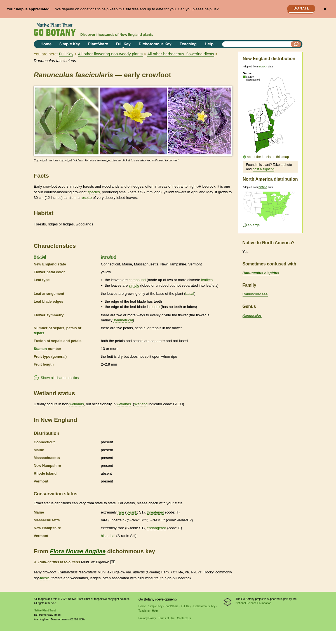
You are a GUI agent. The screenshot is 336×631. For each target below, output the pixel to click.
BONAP (263, 66)
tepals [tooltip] (39, 333)
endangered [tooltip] (156, 528)
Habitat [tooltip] (40, 256)
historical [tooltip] (108, 536)
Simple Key (69, 44)
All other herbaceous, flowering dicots (180, 54)
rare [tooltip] (121, 512)
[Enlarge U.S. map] (270, 208)
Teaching (188, 44)
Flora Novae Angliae (77, 551)
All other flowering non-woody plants (110, 54)
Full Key (123, 44)
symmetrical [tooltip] (123, 320)
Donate (301, 8)
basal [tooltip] (189, 293)
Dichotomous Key (155, 44)
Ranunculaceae (255, 294)
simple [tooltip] (134, 285)
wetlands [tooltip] (76, 404)
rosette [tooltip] (86, 198)
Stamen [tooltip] (40, 349)
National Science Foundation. (254, 603)
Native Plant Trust (45, 610)
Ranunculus (252, 315)
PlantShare (98, 44)
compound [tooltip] (137, 280)
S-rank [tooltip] (131, 512)
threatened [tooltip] (155, 512)
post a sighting (263, 169)
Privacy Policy (147, 618)
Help (209, 44)
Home (46, 44)
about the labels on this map (268, 157)
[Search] (296, 44)
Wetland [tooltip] (140, 404)
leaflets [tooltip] (207, 280)
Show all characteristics (60, 378)
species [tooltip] (94, 192)
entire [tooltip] (155, 307)
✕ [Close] (325, 9)
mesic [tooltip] (45, 578)
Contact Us (184, 618)
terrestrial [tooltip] (108, 256)
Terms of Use (166, 618)
